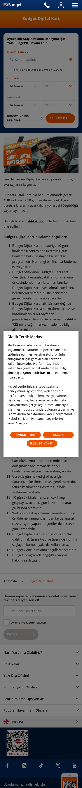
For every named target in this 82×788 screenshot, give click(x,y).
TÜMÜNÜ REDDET (25, 435)
